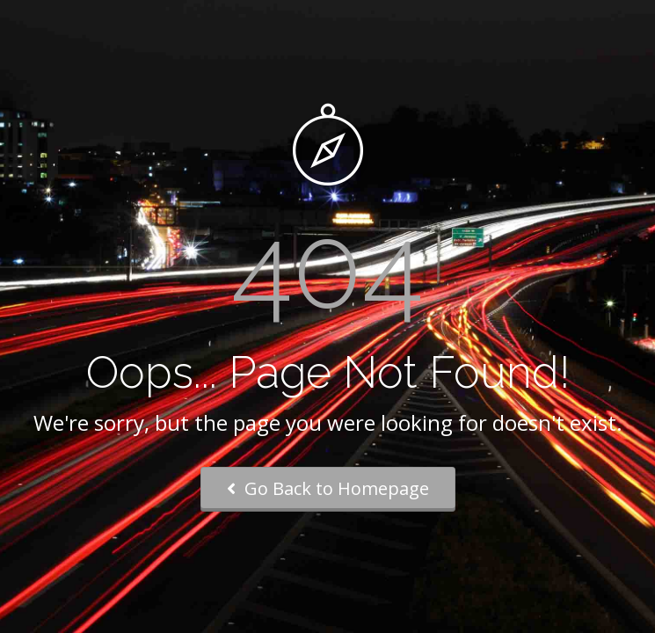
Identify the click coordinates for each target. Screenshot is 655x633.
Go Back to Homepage (328, 488)
